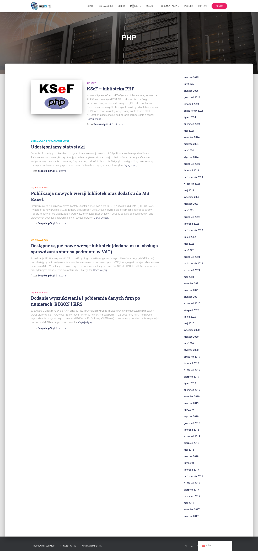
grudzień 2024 (192, 97)
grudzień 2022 (192, 217)
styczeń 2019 (191, 416)
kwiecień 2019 (192, 396)
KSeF (135, 6)
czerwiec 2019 (192, 390)
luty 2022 (189, 250)
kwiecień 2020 (192, 330)
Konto (219, 6)
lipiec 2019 (190, 383)
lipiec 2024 (190, 117)
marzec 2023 (191, 203)
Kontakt (202, 6)
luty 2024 (189, 150)
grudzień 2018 (192, 423)
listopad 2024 (191, 104)
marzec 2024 (191, 144)
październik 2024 (193, 110)
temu (117, 124)
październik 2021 (193, 263)
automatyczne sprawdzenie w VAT (50, 141)
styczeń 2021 (191, 296)
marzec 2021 (191, 290)
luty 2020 (189, 343)
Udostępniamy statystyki (58, 147)
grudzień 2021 (192, 257)
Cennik (121, 6)
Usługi (150, 6)
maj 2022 (189, 243)
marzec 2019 (191, 403)
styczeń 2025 (191, 90)
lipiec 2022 (190, 237)
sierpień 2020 (191, 310)
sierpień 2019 (191, 376)
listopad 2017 (191, 469)
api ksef (91, 83)
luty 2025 (189, 84)
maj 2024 (189, 130)
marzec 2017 (191, 516)
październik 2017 (193, 476)
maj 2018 (189, 449)
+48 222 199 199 (68, 546)
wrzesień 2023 (192, 183)
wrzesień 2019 (192, 370)
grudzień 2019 (192, 356)
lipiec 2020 (190, 316)
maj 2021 (189, 277)
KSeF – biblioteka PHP (111, 89)
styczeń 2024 (191, 157)
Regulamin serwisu (44, 546)
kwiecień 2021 (192, 283)
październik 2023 (193, 177)
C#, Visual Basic (39, 187)
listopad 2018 (191, 429)
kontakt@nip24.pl (91, 546)
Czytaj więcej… (95, 118)
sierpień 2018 (191, 443)
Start (91, 6)
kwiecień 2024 (192, 137)
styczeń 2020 (191, 350)
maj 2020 (189, 323)
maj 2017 (189, 503)
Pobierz (188, 6)
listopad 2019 (191, 363)
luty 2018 (189, 463)
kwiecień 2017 (192, 509)
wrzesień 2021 (192, 270)
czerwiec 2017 (192, 496)
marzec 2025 (191, 77)
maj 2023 (189, 190)
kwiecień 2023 (192, 197)
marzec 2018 (191, 456)
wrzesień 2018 (192, 436)
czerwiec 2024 (192, 124)
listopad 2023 (191, 170)
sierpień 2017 (191, 489)
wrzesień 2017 (192, 483)
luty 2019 (189, 409)
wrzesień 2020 (192, 303)
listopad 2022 (191, 223)
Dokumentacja (170, 6)
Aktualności (106, 6)
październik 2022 (193, 230)
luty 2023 (189, 210)
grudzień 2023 (192, 164)
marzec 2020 (191, 336)
